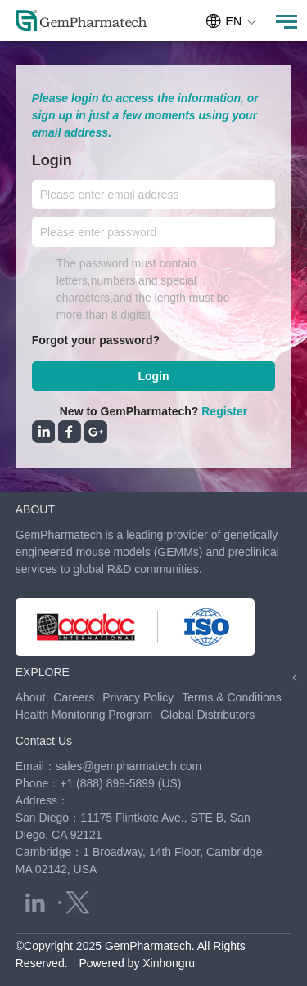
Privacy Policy (138, 697)
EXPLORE (43, 672)
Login (153, 376)
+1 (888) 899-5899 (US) (120, 783)
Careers (73, 697)
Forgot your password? (96, 340)
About (31, 697)
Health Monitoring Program (84, 714)
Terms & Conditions (231, 697)
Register (224, 411)
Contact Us (44, 740)
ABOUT (35, 509)
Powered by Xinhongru (137, 963)
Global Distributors (207, 714)
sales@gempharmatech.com (128, 766)
